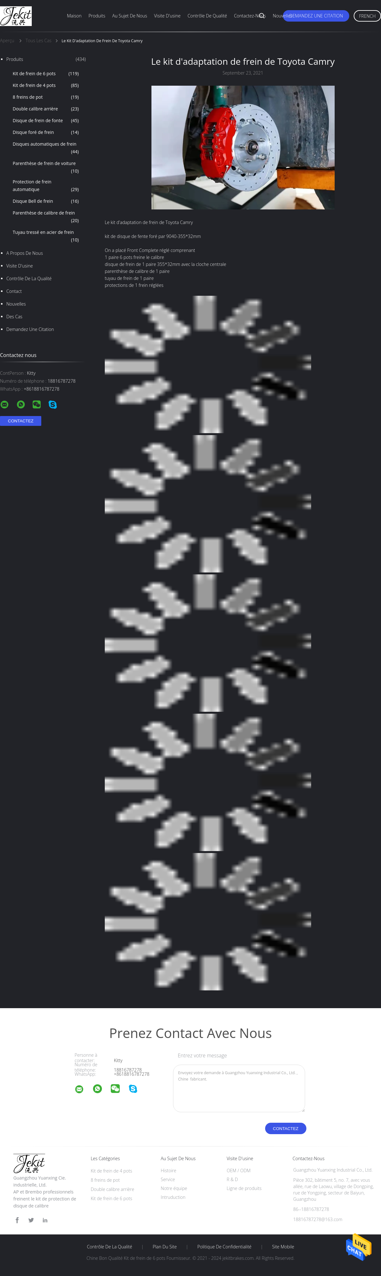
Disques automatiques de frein (46, 148)
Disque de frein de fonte (46, 120)
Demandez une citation (316, 16)
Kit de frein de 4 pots (46, 85)
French (367, 16)
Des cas (14, 317)
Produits (97, 16)
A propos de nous (24, 253)
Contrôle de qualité (207, 16)
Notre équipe (174, 1188)
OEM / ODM (239, 1170)
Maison (74, 16)
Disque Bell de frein (46, 201)
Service (168, 1179)
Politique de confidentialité (224, 1247)
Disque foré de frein (46, 132)
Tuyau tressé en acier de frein (46, 236)
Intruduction (173, 1197)
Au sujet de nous (129, 16)
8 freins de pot (46, 97)
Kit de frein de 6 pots (46, 73)
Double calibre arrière (46, 109)
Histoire (168, 1170)
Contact (14, 291)
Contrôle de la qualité (29, 278)
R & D (232, 1179)
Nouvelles (282, 16)
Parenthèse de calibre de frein (46, 217)
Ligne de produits (244, 1188)
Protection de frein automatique (46, 186)
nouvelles (16, 304)
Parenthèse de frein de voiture (46, 167)
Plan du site (165, 1247)
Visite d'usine (167, 16)
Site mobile (283, 1247)
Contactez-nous (250, 16)
